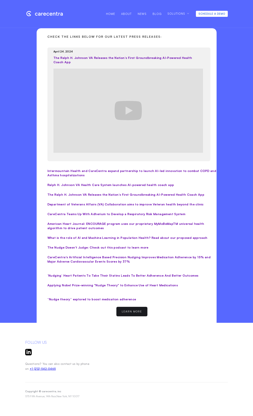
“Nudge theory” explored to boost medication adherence (91, 299)
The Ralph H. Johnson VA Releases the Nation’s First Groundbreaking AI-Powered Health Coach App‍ (126, 194)
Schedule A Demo (211, 13)
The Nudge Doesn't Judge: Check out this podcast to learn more (97, 247)
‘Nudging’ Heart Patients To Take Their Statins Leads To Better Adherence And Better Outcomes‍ (122, 275)
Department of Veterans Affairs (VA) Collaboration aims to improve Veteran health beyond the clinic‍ (125, 204)
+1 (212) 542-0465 (43, 368)
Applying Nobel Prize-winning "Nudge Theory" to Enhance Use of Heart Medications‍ (112, 285)
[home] (47, 13)
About (126, 14)
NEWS (142, 14)
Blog (157, 14)
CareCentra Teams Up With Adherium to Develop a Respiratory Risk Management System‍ (116, 214)
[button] (178, 13)
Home (110, 14)
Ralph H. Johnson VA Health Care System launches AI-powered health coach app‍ (110, 185)
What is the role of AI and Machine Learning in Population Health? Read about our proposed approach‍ (127, 238)
